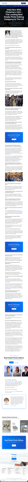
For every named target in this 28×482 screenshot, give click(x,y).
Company (19, 0)
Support (22, 0)
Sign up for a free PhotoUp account (10, 391)
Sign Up (24, 470)
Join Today (13, 445)
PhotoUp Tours (17, 469)
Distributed (3, 470)
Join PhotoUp (14, 139)
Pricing (17, 3)
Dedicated (3, 469)
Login (24, 0)
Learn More (14, 140)
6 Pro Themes (9, 470)
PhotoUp (6, 39)
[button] (4, 371)
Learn (19, 3)
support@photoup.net (11, 382)
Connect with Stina (13, 405)
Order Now (9, 473)
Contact (24, 474)
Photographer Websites (18, 473)
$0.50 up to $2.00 (16, 201)
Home (10, 3)
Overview (9, 469)
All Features (17, 470)
